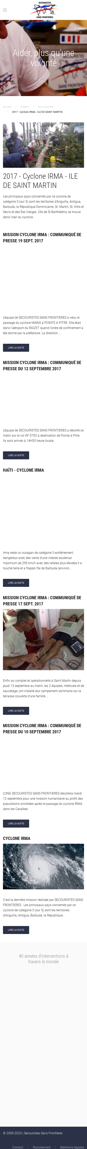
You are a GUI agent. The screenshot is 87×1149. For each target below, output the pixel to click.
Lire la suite (16, 347)
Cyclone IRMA (16, 838)
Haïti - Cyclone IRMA (23, 470)
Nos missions (46, 106)
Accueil (7, 106)
